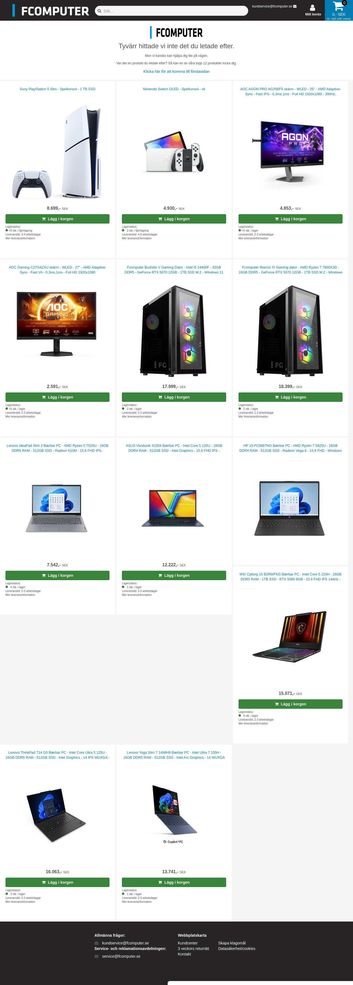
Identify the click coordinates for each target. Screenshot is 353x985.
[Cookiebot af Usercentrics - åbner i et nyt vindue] (36, 974)
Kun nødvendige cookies (306, 938)
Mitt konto (313, 14)
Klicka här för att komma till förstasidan (176, 71)
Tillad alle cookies (307, 919)
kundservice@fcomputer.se (272, 6)
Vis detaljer (287, 974)
